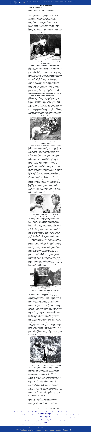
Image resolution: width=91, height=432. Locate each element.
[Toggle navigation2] (11, 2)
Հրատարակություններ (41, 414)
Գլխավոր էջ (28, 2)
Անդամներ (69, 1)
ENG (23, 2)
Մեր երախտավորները (42, 423)
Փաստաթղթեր (15, 414)
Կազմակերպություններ (59, 1)
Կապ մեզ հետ (75, 2)
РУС (25, 2)
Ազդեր (31, 420)
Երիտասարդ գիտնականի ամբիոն (26, 423)
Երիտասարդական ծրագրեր (18, 417)
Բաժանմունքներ (48, 1)
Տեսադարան (39, 417)
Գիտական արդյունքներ (66, 420)
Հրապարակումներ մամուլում (21, 420)
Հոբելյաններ (37, 420)
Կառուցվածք (73, 411)
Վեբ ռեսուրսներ (47, 417)
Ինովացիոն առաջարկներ (27, 414)
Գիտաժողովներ (61, 414)
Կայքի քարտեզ (65, 423)
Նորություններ (55, 420)
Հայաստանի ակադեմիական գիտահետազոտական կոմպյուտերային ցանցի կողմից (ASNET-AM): (55, 429)
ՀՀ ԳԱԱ (19, 2)
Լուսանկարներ (31, 417)
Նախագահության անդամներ (45, 413)
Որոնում (72, 423)
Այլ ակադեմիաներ (56, 417)
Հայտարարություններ (54, 423)
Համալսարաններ (45, 420)
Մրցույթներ (69, 414)
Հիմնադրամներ (51, 414)
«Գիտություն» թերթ (67, 417)
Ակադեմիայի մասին (36, 2)
